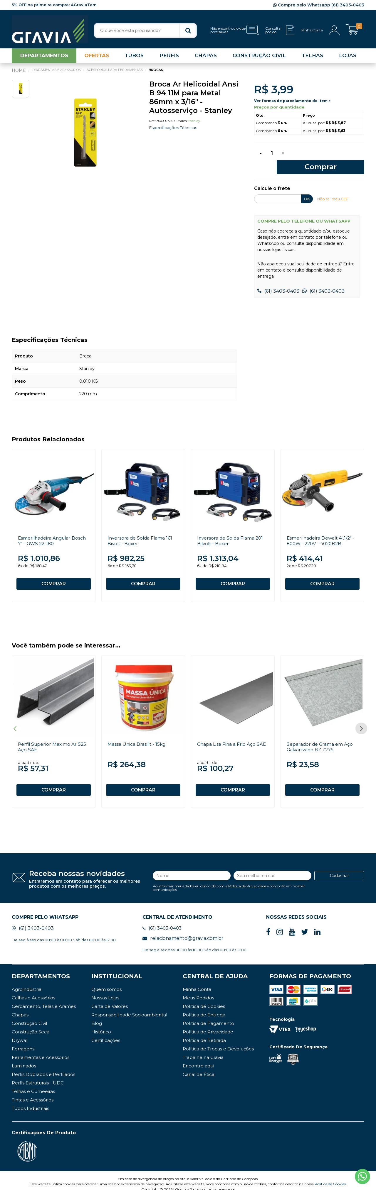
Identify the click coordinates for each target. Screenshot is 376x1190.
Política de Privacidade (247, 878)
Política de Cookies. (331, 1176)
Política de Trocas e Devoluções (218, 1041)
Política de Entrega (204, 1007)
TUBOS (134, 57)
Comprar (328, 156)
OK (307, 188)
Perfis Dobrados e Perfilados (43, 1067)
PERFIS (169, 57)
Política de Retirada (204, 1033)
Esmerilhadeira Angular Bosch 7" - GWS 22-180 (53, 530)
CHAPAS (206, 57)
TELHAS (312, 57)
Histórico (101, 1024)
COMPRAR (54, 573)
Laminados (24, 1058)
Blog (96, 1016)
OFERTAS (96, 57)
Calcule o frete (272, 178)
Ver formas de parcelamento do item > (292, 102)
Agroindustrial (27, 982)
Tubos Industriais (30, 1101)
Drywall (20, 1033)
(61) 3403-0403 (278, 281)
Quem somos (106, 982)
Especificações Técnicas (173, 129)
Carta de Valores (109, 999)
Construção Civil (29, 1016)
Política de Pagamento (208, 1016)
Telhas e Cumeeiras (33, 1084)
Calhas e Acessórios (33, 990)
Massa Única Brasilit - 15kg (137, 735)
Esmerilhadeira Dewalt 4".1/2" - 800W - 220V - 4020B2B (322, 530)
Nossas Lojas (105, 990)
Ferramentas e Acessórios (40, 1050)
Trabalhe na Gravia (203, 1050)
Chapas (20, 1007)
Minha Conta (197, 982)
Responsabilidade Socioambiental (129, 1007)
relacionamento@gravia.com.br (183, 931)
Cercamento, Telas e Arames (44, 999)
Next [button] (361, 720)
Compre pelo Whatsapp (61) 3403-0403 (318, 5)
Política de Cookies (204, 999)
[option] (85, 134)
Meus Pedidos (198, 990)
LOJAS (347, 57)
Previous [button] (15, 720)
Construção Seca (30, 1024)
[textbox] (145, 30)
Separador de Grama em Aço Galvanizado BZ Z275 (320, 738)
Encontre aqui (198, 1058)
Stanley (194, 122)
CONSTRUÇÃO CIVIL (259, 57)
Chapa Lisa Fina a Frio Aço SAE (232, 735)
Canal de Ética (198, 1067)
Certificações (105, 1033)
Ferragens (23, 1041)
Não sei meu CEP (333, 188)
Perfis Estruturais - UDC (38, 1075)
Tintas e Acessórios (32, 1092)
